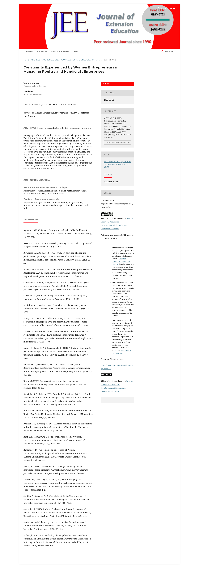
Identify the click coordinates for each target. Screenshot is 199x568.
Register (162, 8)
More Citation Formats (116, 142)
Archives (42, 51)
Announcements (60, 51)
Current (28, 51)
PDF (107, 84)
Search (168, 51)
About (77, 51)
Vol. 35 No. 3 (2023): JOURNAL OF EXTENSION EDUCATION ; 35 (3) (71, 60)
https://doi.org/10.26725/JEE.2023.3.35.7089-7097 (52, 104)
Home (26, 60)
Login (173, 8)
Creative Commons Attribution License (121, 261)
